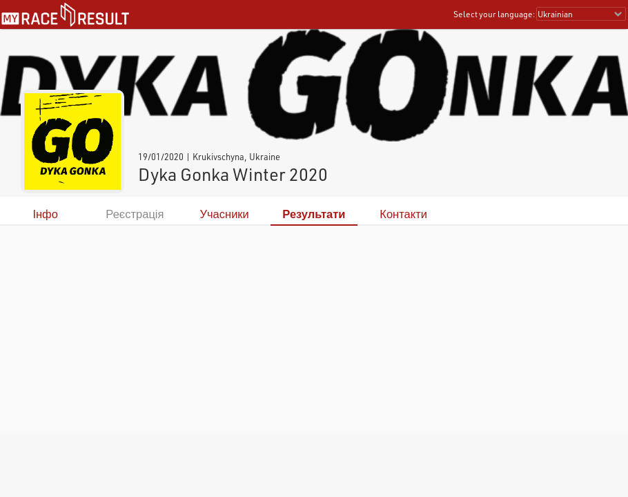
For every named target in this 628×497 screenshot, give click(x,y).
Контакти (403, 213)
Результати (313, 213)
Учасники (224, 213)
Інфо (44, 213)
